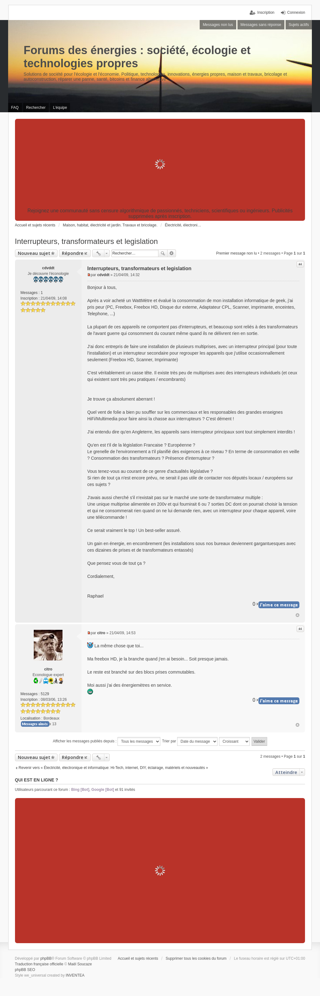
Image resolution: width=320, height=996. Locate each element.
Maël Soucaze (80, 964)
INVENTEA (75, 975)
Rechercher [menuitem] (36, 107)
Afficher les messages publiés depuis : (106, 741)
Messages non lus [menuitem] (218, 25)
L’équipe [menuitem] (60, 107)
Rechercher (163, 253)
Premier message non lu (236, 253)
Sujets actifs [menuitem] (299, 25)
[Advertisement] (160, 164)
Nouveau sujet (34, 253)
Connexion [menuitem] (296, 12)
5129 (45, 694)
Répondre (72, 253)
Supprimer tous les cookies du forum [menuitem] (196, 958)
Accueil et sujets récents (138, 958)
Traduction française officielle (39, 964)
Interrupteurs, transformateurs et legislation (86, 241)
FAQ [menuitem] (15, 107)
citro (48, 669)
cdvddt (48, 268)
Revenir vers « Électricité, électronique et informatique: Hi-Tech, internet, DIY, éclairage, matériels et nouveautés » (113, 768)
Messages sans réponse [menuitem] (261, 25)
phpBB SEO (25, 970)
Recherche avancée (172, 253)
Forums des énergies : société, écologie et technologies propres (137, 57)
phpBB (46, 958)
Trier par (190, 741)
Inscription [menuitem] (265, 12)
